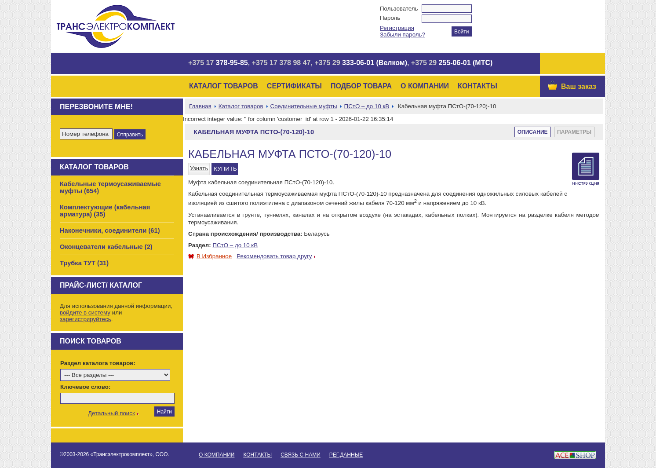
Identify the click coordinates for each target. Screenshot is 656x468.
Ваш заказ (578, 86)
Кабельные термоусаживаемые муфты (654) (110, 187)
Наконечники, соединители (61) (110, 230)
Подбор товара (361, 86)
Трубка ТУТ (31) (84, 263)
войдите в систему (85, 312)
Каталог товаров (223, 86)
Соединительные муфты (303, 106)
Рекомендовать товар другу (274, 256)
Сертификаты (294, 86)
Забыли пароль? (402, 34)
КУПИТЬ (225, 168)
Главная (200, 106)
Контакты (477, 86)
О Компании (425, 86)
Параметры (574, 132)
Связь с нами (301, 455)
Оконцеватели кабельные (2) (106, 246)
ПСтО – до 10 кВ (367, 106)
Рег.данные (346, 455)
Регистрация (397, 28)
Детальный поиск (111, 413)
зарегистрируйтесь (85, 319)
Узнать (199, 168)
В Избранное (210, 256)
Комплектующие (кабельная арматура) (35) (105, 211)
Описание (533, 132)
